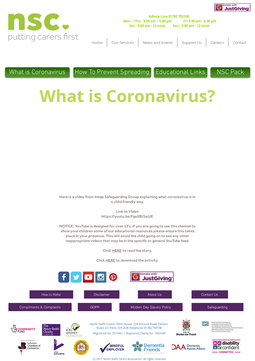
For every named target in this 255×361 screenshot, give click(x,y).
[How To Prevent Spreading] (112, 72)
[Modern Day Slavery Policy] (151, 307)
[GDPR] (95, 307)
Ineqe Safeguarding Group (117, 197)
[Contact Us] (210, 294)
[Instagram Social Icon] (100, 277)
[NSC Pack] (230, 72)
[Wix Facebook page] (63, 277)
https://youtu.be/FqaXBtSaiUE (127, 216)
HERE (117, 250)
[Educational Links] (180, 72)
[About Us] (155, 294)
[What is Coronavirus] (37, 72)
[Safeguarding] (217, 307)
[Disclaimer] (101, 294)
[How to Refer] (51, 294)
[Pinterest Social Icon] (113, 277)
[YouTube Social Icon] (88, 277)
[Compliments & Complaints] (40, 307)
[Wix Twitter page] (76, 277)
